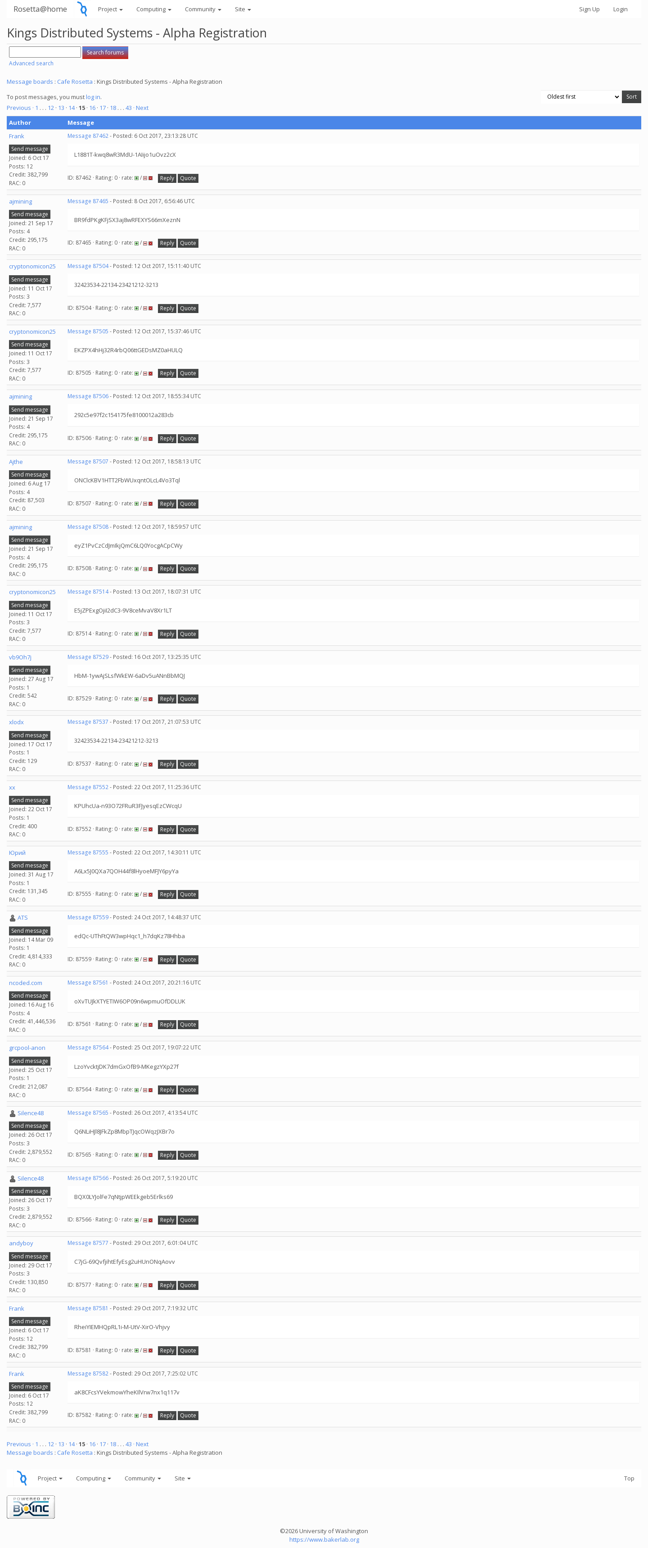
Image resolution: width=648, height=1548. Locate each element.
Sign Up (589, 9)
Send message (29, 149)
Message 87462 (88, 136)
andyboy (21, 1243)
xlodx (16, 722)
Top (629, 1478)
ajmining (20, 201)
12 (51, 108)
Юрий (17, 853)
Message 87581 (88, 1308)
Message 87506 (88, 396)
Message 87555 (88, 852)
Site (243, 9)
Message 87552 (88, 787)
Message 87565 (88, 1113)
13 (61, 108)
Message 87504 (88, 266)
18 (113, 108)
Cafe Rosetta (75, 81)
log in (93, 97)
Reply (167, 178)
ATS (23, 917)
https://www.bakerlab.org (324, 1539)
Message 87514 (88, 591)
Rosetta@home (40, 9)
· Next (140, 108)
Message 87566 (88, 1178)
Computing (153, 9)
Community (203, 9)
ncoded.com (25, 983)
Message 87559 (88, 917)
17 (102, 108)
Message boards (30, 81)
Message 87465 (88, 201)
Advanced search (31, 63)
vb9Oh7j (20, 657)
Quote (188, 178)
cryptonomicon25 (32, 266)
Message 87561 (88, 982)
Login (620, 9)
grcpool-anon (27, 1048)
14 (71, 108)
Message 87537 (88, 722)
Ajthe (16, 462)
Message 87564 (88, 1047)
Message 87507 (88, 461)
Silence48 (31, 1113)
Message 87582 (88, 1373)
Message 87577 (88, 1243)
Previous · (21, 108)
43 (129, 108)
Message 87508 (88, 527)
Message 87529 (88, 657)
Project (110, 9)
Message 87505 (88, 331)
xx (12, 787)
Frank (16, 136)
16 (92, 108)
